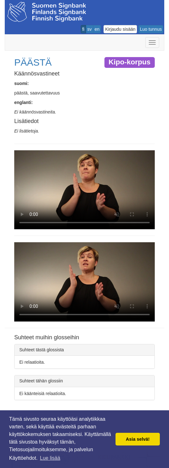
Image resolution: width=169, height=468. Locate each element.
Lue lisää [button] (50, 458)
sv (89, 29)
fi (83, 29)
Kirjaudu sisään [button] (120, 29)
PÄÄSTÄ (33, 62)
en (97, 29)
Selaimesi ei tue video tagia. (84, 190)
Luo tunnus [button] (151, 29)
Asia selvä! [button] (138, 439)
